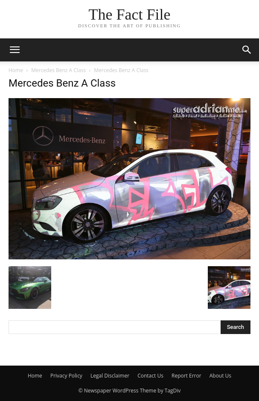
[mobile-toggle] (14, 49)
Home (16, 70)
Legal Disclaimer (109, 375)
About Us (220, 375)
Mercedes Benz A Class (58, 70)
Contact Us (150, 375)
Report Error (186, 375)
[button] (247, 49)
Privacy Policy (66, 375)
